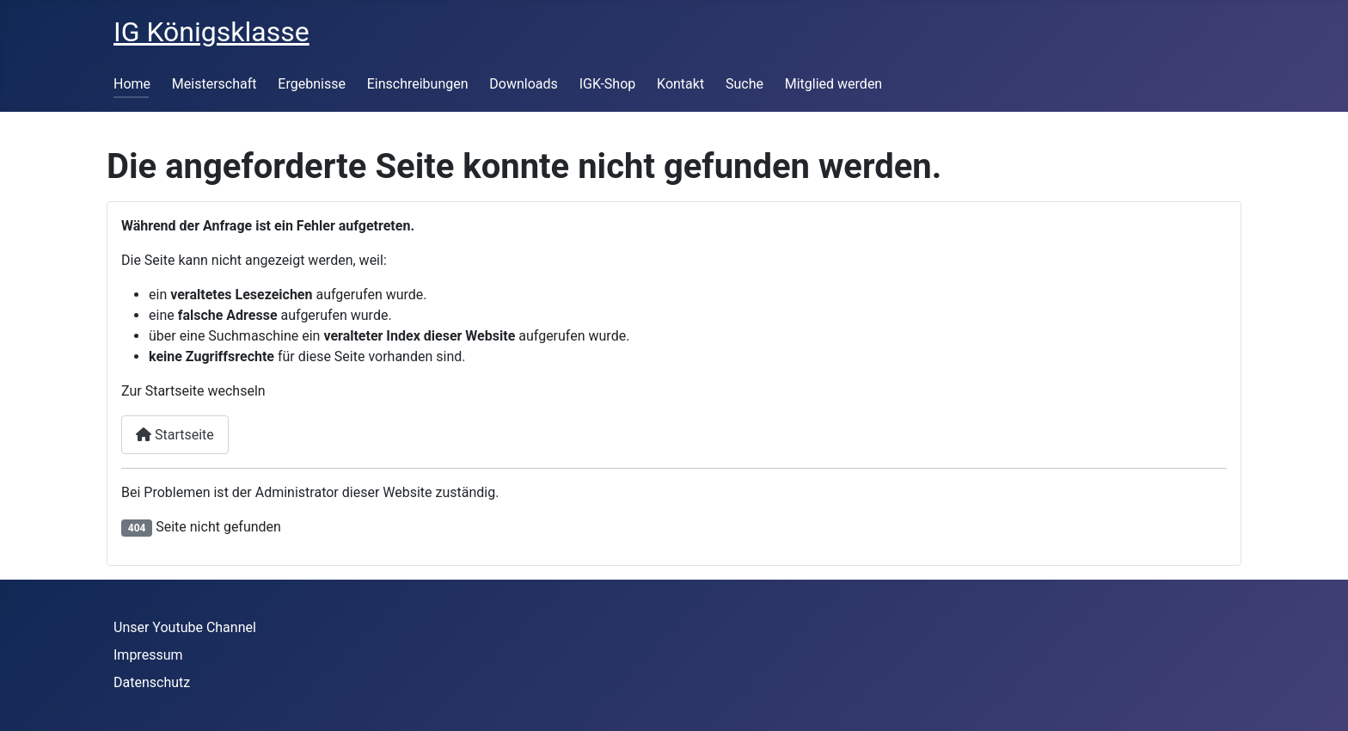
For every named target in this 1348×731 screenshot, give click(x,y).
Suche (744, 84)
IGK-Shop (607, 84)
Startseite (175, 435)
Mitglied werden (833, 84)
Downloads (523, 84)
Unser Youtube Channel (184, 627)
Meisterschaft (214, 84)
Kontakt (680, 84)
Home (131, 84)
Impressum (148, 655)
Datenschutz (151, 682)
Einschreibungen (418, 84)
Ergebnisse (312, 84)
